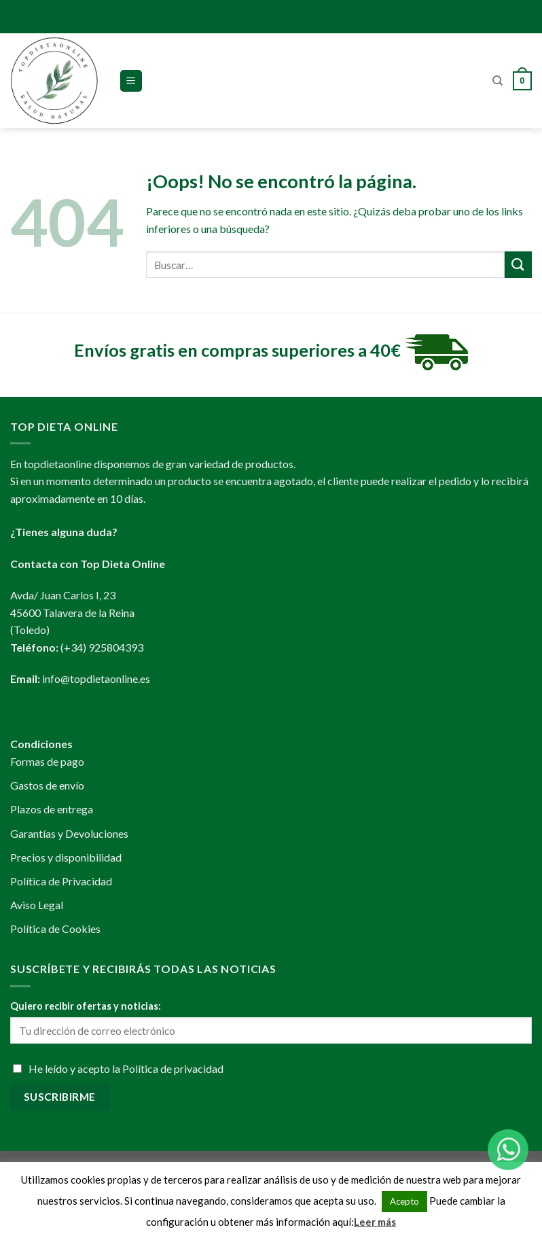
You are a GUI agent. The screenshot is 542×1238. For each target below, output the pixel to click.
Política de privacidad (172, 1068)
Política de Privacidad (61, 880)
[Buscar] (497, 81)
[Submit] (518, 264)
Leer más (375, 1222)
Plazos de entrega (51, 808)
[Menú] (131, 81)
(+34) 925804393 (101, 647)
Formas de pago (47, 761)
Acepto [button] (404, 1201)
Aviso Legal (36, 904)
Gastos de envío (47, 785)
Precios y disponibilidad (66, 857)
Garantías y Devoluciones (69, 833)
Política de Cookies (55, 928)
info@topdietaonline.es (96, 678)
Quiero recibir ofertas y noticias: (85, 1006)
